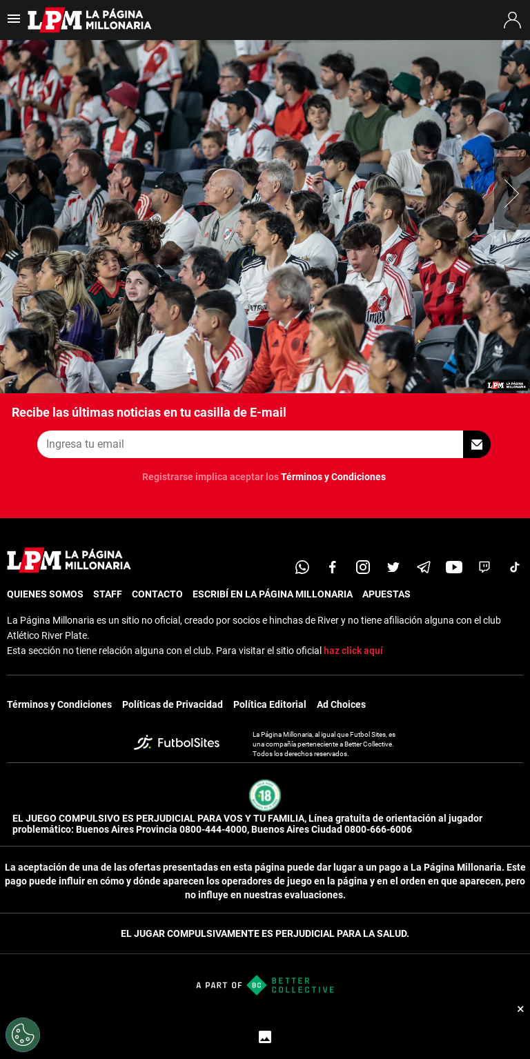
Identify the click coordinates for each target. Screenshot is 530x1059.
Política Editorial (269, 704)
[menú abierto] (14, 23)
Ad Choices (341, 704)
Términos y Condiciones (333, 476)
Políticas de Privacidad (172, 704)
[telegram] (423, 567)
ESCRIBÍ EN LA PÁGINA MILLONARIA (273, 594)
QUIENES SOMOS (45, 594)
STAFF (107, 594)
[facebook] (332, 567)
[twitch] (484, 567)
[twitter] (393, 567)
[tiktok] (515, 567)
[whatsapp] (302, 567)
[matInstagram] (363, 567)
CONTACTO (157, 594)
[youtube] (454, 567)
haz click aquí (353, 650)
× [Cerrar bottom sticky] (520, 1008)
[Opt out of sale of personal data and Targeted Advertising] (23, 1035)
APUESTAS (386, 594)
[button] (512, 193)
